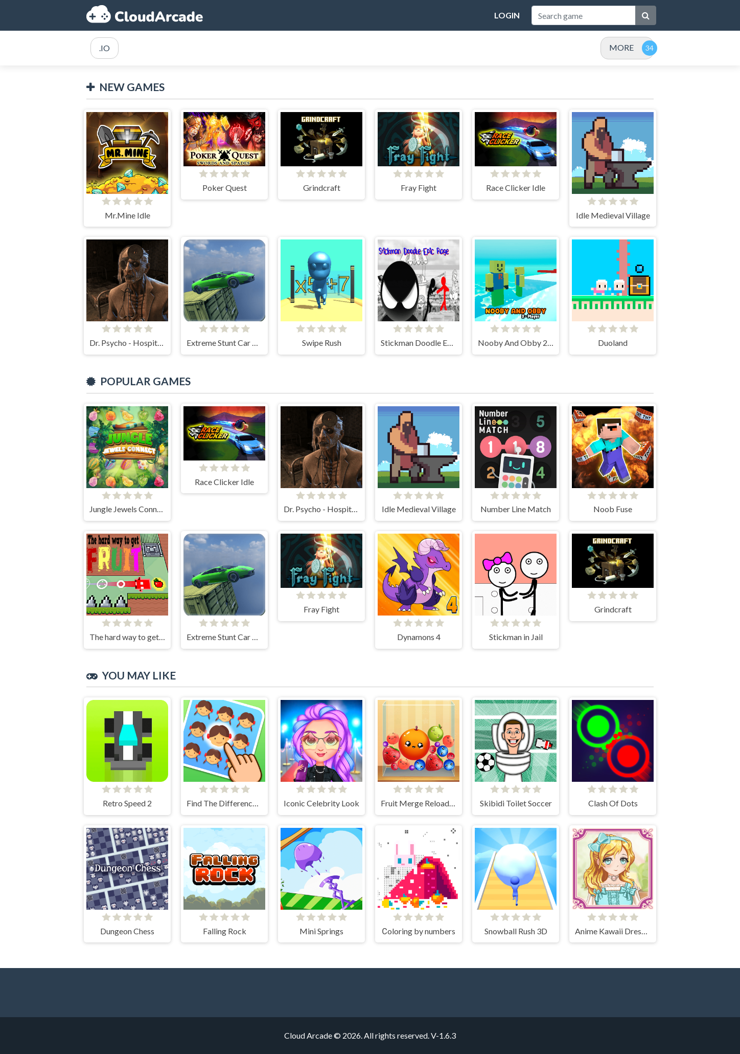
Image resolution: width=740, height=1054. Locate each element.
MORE (621, 47)
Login (507, 15)
